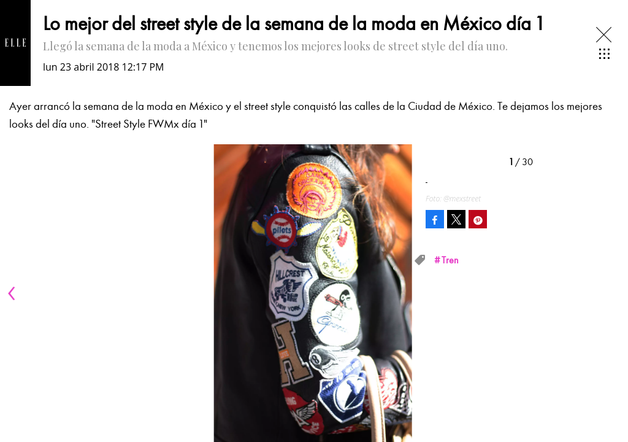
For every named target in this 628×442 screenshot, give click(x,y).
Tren (450, 260)
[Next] (399, 293)
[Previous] (13, 293)
